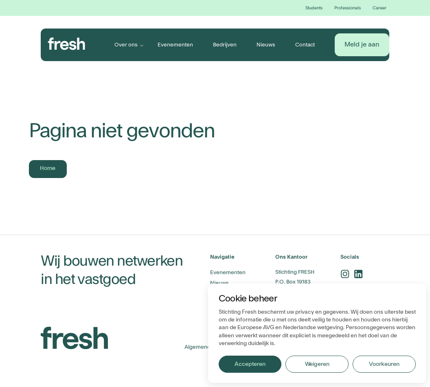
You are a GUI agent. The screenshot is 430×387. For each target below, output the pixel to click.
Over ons (126, 44)
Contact (305, 44)
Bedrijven (225, 44)
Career (379, 8)
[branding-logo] (66, 43)
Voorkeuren (384, 364)
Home (47, 168)
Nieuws (266, 44)
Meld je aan (361, 44)
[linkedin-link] (358, 274)
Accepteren (250, 364)
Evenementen (175, 44)
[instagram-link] (345, 274)
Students (313, 8)
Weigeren (317, 364)
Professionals (347, 8)
